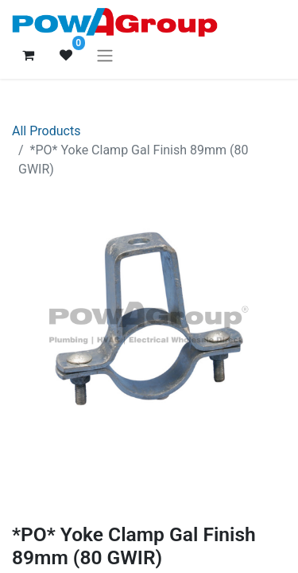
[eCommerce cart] (28, 55)
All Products (46, 130)
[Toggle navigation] (105, 55)
